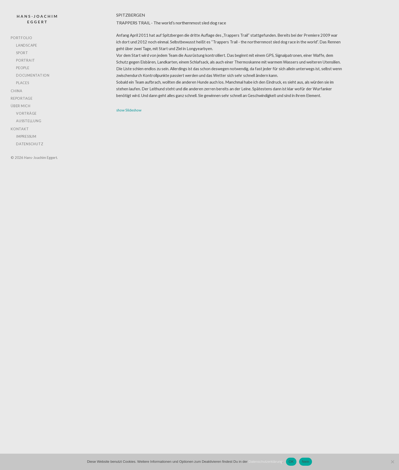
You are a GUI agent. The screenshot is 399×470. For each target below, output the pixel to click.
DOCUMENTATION (33, 75)
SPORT (22, 53)
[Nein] (392, 461)
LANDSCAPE (26, 45)
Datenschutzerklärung (265, 462)
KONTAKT (20, 129)
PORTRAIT (25, 60)
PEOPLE (22, 68)
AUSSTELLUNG (28, 121)
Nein (305, 462)
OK (291, 462)
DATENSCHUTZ (29, 144)
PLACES (22, 83)
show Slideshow (128, 110)
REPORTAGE (22, 98)
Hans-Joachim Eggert (37, 19)
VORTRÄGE (26, 113)
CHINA (16, 91)
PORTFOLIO (21, 38)
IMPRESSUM (26, 136)
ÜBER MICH (21, 106)
